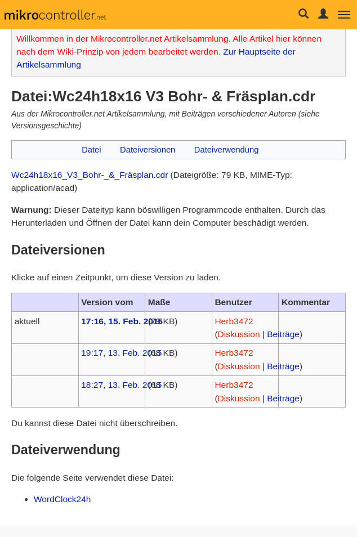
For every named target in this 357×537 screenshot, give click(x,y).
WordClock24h (62, 499)
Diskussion (239, 334)
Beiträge (283, 334)
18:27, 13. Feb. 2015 (121, 385)
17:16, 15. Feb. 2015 (122, 321)
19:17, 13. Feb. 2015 (121, 352)
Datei (91, 149)
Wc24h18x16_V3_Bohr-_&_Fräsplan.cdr (89, 175)
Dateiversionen (147, 149)
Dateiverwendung (226, 149)
